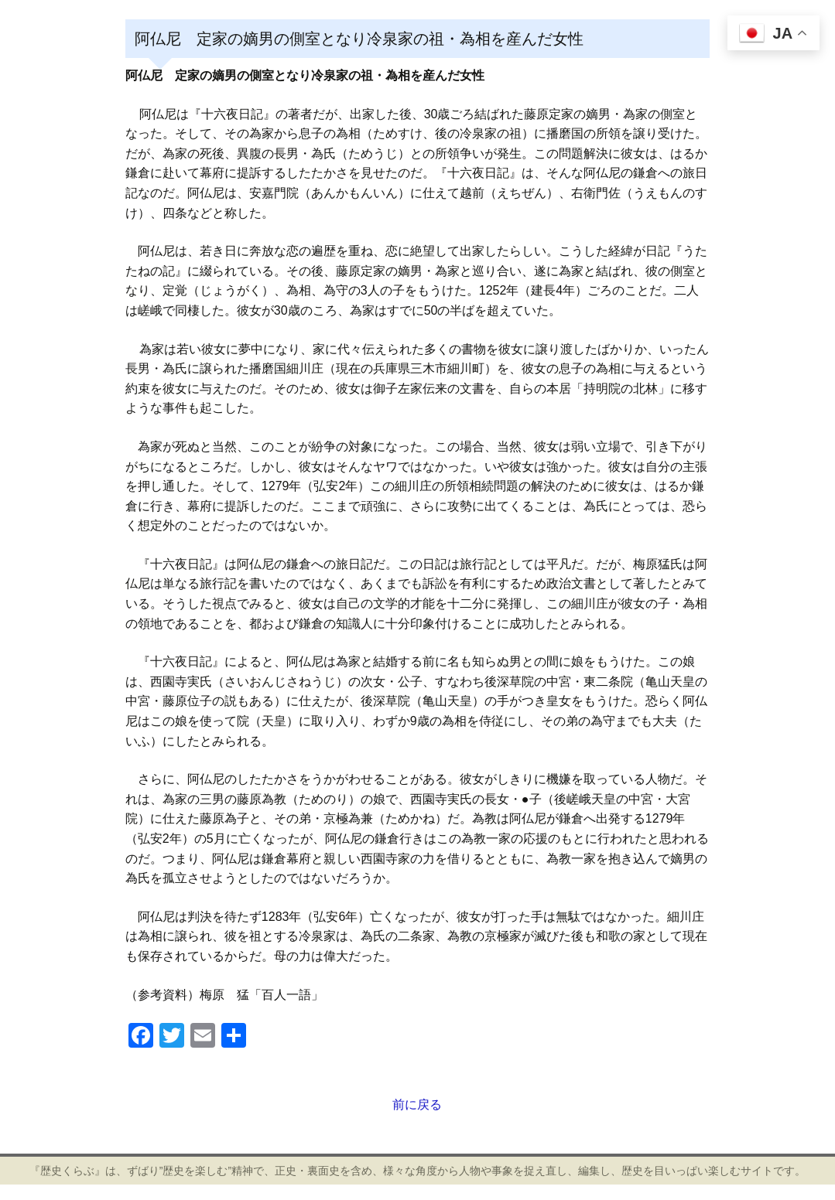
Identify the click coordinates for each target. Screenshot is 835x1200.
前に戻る (417, 1104)
